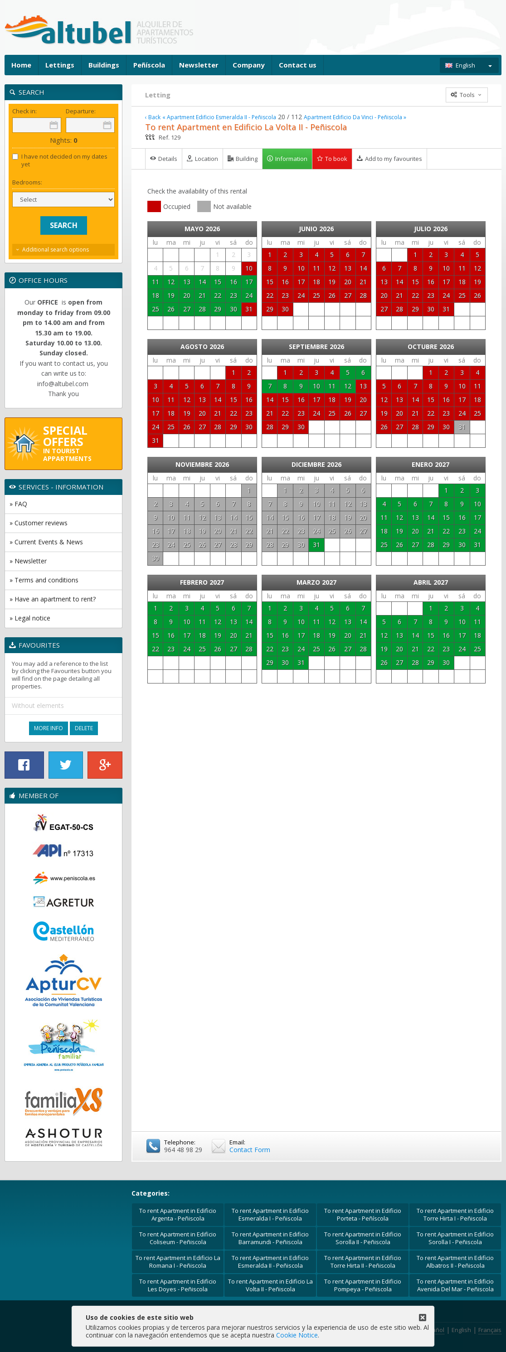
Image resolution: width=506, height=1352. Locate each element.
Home (21, 64)
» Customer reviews (39, 523)
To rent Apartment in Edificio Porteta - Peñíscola (362, 1214)
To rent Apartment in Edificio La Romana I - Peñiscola (178, 1262)
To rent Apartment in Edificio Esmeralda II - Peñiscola (270, 1262)
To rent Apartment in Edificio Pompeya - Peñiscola (362, 1285)
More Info (48, 728)
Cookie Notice (297, 1335)
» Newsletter (28, 561)
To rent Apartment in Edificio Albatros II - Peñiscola (455, 1262)
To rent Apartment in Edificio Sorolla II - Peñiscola (362, 1238)
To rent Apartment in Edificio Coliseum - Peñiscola (177, 1238)
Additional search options (55, 249)
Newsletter (199, 64)
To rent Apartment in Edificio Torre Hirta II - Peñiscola (362, 1262)
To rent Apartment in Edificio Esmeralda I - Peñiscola (270, 1214)
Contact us (297, 64)
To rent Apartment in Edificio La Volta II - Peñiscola (270, 1285)
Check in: (24, 111)
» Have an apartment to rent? (53, 599)
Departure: (81, 111)
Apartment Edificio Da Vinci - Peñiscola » (355, 117)
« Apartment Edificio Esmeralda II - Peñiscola (219, 117)
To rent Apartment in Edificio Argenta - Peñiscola (177, 1214)
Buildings (103, 64)
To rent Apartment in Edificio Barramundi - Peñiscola (270, 1238)
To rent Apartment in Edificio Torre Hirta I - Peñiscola (455, 1214)
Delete (84, 728)
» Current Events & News (46, 542)
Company (249, 64)
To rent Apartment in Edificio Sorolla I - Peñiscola (455, 1238)
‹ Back (153, 117)
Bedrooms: (27, 182)
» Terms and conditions (44, 580)
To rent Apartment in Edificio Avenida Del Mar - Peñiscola (455, 1285)
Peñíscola (149, 64)
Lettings (59, 64)
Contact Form (249, 1149)
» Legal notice (30, 618)
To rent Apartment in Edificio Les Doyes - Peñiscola (177, 1285)
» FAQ (18, 503)
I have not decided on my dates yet (59, 160)
